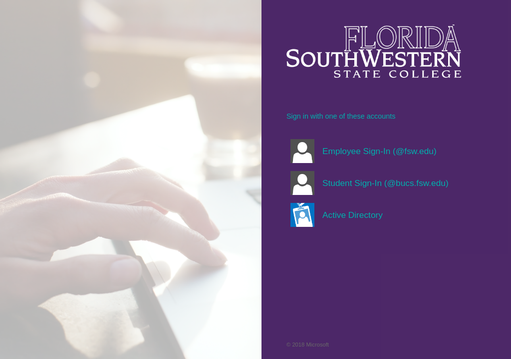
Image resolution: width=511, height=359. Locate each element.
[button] (373, 151)
